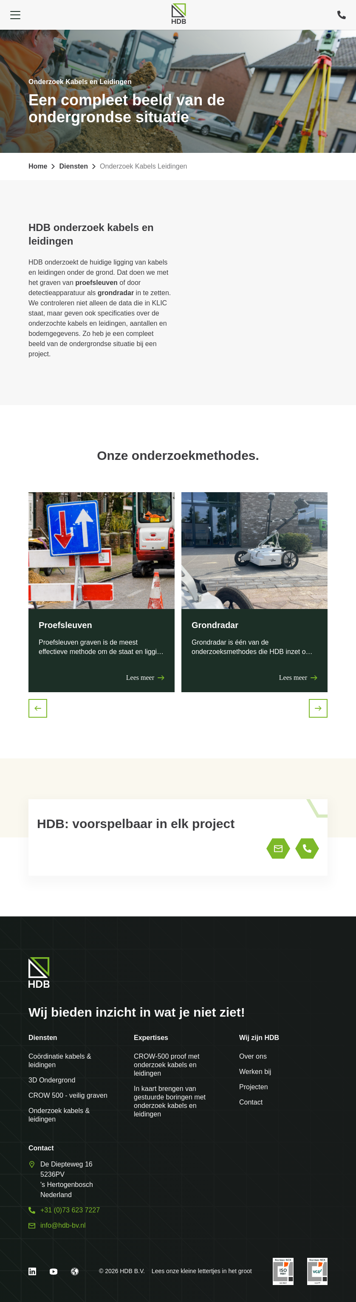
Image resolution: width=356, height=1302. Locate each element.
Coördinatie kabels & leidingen (59, 1060)
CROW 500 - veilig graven (67, 1095)
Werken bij (255, 1071)
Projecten (253, 1087)
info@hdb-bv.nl (63, 1225)
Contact (251, 1102)
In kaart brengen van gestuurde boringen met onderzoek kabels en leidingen (170, 1101)
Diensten (73, 166)
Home (37, 166)
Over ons (253, 1056)
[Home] (179, 13)
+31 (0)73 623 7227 (70, 1210)
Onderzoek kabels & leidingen (59, 1115)
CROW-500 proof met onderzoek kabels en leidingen (166, 1065)
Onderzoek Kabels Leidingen (143, 166)
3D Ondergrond (51, 1080)
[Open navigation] (15, 15)
